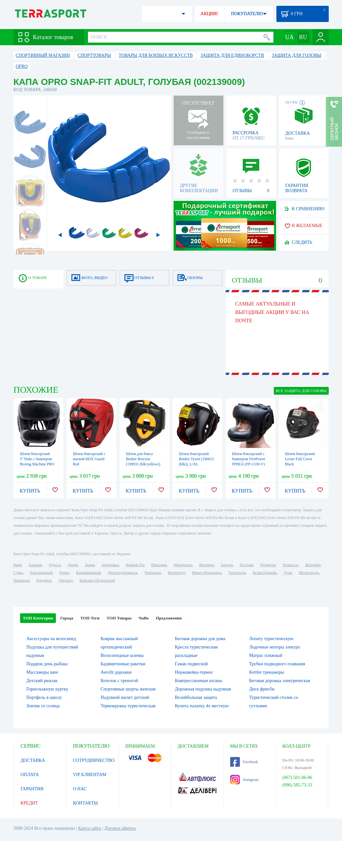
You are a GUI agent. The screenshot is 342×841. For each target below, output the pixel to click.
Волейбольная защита (196, 697)
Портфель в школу (44, 697)
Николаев (159, 565)
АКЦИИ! (209, 13)
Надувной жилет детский (125, 697)
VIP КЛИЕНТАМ (90, 774)
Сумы (18, 572)
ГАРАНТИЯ (32, 788)
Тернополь (237, 572)
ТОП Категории (38, 618)
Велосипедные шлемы (122, 655)
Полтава (246, 565)
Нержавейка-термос (194, 672)
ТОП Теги (89, 618)
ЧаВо (144, 618)
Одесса (54, 565)
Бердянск (44, 580)
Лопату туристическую (271, 638)
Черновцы (152, 572)
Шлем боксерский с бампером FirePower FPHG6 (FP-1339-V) (248, 459)
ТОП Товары (119, 618)
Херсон (227, 565)
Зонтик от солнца (43, 705)
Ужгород (66, 580)
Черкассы (290, 565)
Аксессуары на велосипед (51, 638)
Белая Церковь (265, 572)
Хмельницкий (41, 572)
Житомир (313, 565)
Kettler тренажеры (266, 672)
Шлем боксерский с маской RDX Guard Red (89, 459)
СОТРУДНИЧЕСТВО (94, 760)
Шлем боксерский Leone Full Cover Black (300, 459)
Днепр (73, 565)
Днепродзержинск (123, 572)
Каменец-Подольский (97, 580)
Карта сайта (89, 828)
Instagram (244, 779)
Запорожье (110, 565)
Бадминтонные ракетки (123, 663)
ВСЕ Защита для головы (301, 391)
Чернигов (268, 565)
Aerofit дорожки (116, 672)
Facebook (244, 762)
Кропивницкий (88, 572)
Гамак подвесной (191, 663)
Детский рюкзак (42, 680)
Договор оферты (120, 828)
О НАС (80, 788)
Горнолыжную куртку (48, 689)
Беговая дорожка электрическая (279, 680)
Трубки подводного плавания (277, 663)
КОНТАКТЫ (85, 803)
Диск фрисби (261, 689)
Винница (206, 565)
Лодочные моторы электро (274, 647)
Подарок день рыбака (47, 663)
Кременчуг (176, 572)
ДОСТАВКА (33, 760)
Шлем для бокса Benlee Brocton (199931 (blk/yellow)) (143, 459)
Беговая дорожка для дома (200, 638)
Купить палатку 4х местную (202, 705)
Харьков (35, 565)
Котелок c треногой (119, 680)
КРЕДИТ (29, 803)
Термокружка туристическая (128, 705)
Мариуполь (183, 565)
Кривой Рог (135, 565)
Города (66, 618)
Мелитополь (309, 572)
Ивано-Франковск (206, 572)
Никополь (22, 580)
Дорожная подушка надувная (203, 689)
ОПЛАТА (30, 774)
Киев (18, 565)
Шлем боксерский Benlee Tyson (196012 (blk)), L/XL (196, 459)
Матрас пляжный (266, 655)
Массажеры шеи (42, 672)
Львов (90, 565)
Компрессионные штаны (198, 680)
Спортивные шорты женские (128, 689)
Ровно (64, 572)
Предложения (169, 618)
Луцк (287, 572)
